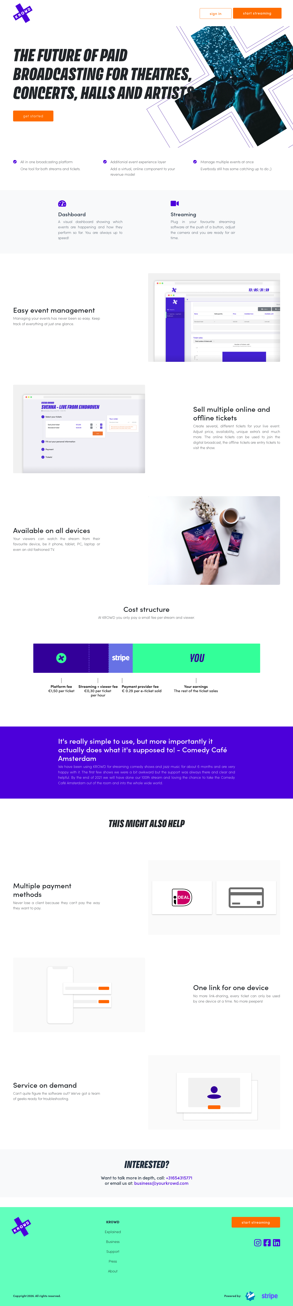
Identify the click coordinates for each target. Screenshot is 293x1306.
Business (112, 1241)
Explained (113, 1231)
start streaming (257, 13)
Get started (33, 115)
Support (112, 1251)
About (112, 1270)
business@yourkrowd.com (161, 1183)
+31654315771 (179, 1177)
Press (113, 1261)
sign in (216, 13)
